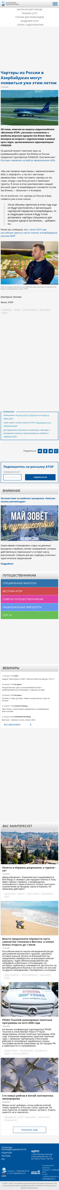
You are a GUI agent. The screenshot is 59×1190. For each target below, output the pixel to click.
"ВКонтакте (41, 422)
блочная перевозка (30, 310)
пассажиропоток (11, 1120)
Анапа (7, 978)
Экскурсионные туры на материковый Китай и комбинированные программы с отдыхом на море (23, 688)
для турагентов (41, 1051)
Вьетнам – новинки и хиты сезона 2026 (18, 720)
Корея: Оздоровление (30, 24)
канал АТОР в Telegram (27, 415)
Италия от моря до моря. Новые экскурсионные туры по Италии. (26, 699)
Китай (20, 1117)
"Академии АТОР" (10, 436)
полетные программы (20, 1053)
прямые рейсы (45, 310)
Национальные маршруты (22, 607)
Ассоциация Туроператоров (12, 3)
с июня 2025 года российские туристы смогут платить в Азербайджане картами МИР (29, 232)
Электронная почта (11, 472)
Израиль (21, 894)
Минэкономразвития (29, 975)
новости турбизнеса (12, 975)
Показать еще (29, 1129)
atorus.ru (24, 1188)
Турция (7, 1053)
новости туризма (33, 894)
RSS (3, 1159)
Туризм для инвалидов (29, 17)
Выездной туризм (11, 1051)
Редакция (6, 1152)
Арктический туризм (29, 9)
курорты (5, 313)
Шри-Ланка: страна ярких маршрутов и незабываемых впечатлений (25, 710)
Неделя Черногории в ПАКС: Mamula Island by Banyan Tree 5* (28, 679)
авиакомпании (47, 894)
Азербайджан (7, 310)
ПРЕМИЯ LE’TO (29, 13)
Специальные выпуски (19, 583)
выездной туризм (26, 1051)
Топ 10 (7, 615)
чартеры (17, 310)
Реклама (6, 1156)
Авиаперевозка (10, 1117)
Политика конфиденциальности (13, 1148)
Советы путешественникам (23, 599)
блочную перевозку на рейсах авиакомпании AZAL (28, 160)
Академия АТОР (30, 20)
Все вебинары (12, 724)
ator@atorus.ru (19, 1173)
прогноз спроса (44, 1117)
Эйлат (7, 897)
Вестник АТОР (12, 591)
